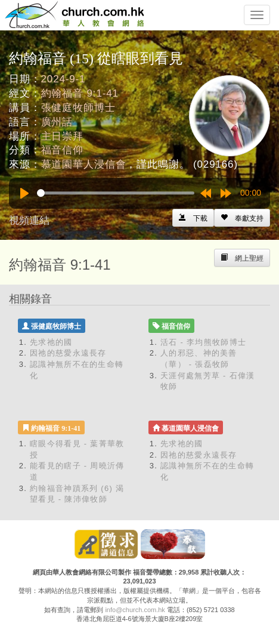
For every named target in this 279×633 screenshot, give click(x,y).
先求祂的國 (51, 342)
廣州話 (57, 122)
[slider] (115, 193)
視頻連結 (29, 220)
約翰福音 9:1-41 (80, 93)
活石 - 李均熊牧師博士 (203, 342)
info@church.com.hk (135, 609)
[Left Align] (242, 218)
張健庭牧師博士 (78, 107)
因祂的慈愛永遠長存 (68, 352)
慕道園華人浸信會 (83, 164)
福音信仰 (62, 150)
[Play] (24, 193)
